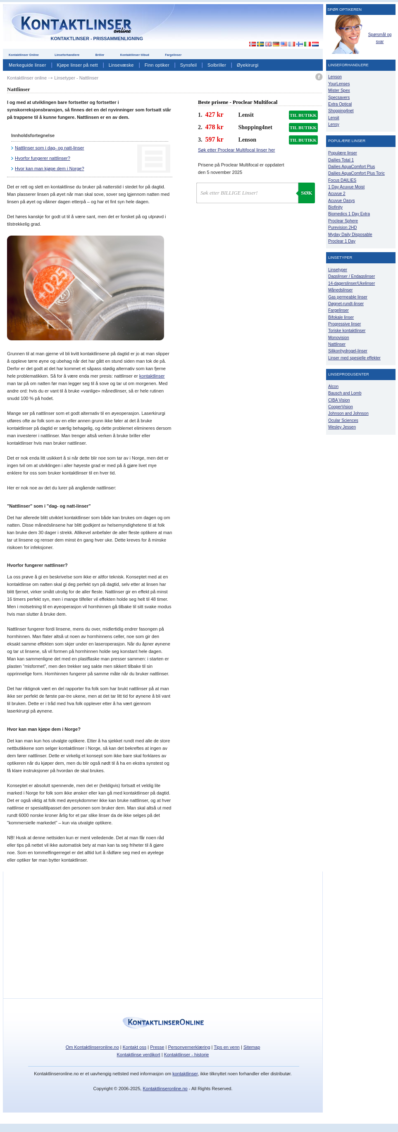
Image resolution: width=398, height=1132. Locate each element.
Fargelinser (173, 54)
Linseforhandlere (67, 54)
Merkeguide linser (27, 65)
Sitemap (251, 1047)
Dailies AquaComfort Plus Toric (356, 173)
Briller (100, 54)
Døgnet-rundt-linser (346, 303)
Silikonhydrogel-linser (347, 351)
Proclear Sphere (343, 221)
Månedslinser (340, 290)
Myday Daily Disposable (350, 234)
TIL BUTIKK (303, 115)
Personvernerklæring (189, 1047)
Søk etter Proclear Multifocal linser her (236, 149)
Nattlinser (337, 344)
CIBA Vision (339, 400)
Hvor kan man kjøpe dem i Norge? (49, 168)
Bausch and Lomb (345, 393)
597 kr (214, 139)
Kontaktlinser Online (24, 54)
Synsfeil (188, 65)
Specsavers (339, 97)
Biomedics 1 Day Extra (349, 214)
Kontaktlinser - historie (186, 1054)
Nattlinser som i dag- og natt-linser (49, 147)
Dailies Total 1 (341, 160)
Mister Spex (339, 90)
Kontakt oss (134, 1047)
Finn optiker (157, 65)
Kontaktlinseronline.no (165, 1088)
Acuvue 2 (337, 193)
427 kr (214, 114)
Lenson (335, 77)
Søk (306, 193)
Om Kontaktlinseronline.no (92, 1047)
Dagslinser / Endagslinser (351, 276)
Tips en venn (227, 1047)
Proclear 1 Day (341, 241)
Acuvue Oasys (341, 200)
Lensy (333, 124)
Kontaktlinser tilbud (134, 54)
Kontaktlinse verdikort (138, 1054)
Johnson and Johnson (348, 413)
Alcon (333, 386)
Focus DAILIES (342, 180)
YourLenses (339, 84)
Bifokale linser (341, 317)
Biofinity (335, 207)
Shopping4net (341, 110)
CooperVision (340, 407)
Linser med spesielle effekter (354, 358)
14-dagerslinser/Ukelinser (351, 283)
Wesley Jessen (342, 427)
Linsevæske (121, 65)
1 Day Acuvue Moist (346, 187)
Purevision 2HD (342, 227)
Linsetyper (337, 269)
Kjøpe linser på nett (77, 65)
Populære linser (342, 153)
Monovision (338, 337)
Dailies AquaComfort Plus (351, 166)
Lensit (333, 118)
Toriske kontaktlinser (346, 330)
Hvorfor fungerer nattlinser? (42, 158)
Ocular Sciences (343, 420)
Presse (157, 1047)
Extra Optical (340, 104)
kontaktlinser (152, 375)
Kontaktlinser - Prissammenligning (97, 38)
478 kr (214, 126)
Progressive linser (344, 324)
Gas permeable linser (347, 297)
